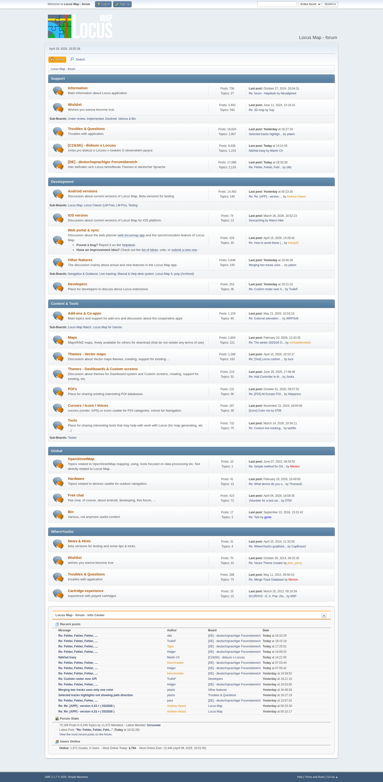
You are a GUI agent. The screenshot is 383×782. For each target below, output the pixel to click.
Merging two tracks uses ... (266, 265)
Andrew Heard (296, 196)
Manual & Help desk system (135, 274)
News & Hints (79, 541)
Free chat (76, 495)
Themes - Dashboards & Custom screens (103, 369)
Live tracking (108, 274)
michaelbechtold (300, 342)
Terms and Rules (315, 776)
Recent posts (67, 624)
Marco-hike (276, 220)
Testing (133, 205)
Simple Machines (78, 776)
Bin (71, 512)
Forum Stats (67, 718)
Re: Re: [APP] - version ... (265, 196)
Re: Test (254, 517)
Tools (72, 420)
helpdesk (128, 245)
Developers (77, 284)
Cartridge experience (86, 591)
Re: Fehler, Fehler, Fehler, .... (78, 635)
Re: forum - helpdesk (262, 93)
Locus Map (75, 205)
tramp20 (293, 243)
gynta (267, 517)
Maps (72, 337)
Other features (80, 260)
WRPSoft (292, 318)
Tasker (72, 437)
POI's (72, 389)
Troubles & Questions (86, 129)
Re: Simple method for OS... (267, 466)
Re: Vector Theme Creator (266, 563)
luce (290, 359)
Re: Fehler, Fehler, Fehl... (265, 167)
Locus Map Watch (79, 327)
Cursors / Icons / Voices (88, 405)
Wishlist (75, 105)
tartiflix (292, 428)
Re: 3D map (256, 110)
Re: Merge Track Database (266, 579)
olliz (289, 167)
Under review (76, 118)
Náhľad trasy (257, 150)
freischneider (175, 662)
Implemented (95, 118)
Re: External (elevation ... (265, 318)
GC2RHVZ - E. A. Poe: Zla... (267, 596)
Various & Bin (127, 118)
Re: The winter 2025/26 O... (267, 342)
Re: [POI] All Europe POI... (266, 394)
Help (300, 776)
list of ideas (150, 250)
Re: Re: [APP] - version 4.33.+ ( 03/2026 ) (86, 706)
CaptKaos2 (298, 546)
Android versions (82, 191)
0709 (278, 410)
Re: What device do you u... (267, 484)
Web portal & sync (83, 230)
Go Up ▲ (332, 776)
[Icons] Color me (259, 410)
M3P (293, 596)
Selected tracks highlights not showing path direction (95, 695)
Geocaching (256, 220)
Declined (111, 118)
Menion (295, 466)
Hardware (76, 479)
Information (78, 88)
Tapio (170, 646)
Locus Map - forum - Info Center (80, 615)
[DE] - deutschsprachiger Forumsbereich (102, 162)
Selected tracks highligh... (265, 134)
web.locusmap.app (131, 235)
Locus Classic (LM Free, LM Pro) (105, 205)
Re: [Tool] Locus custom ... (266, 359)
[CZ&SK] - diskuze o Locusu (92, 145)
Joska (290, 376)
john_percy (294, 563)
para (170, 700)
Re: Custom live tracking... (266, 428)
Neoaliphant (288, 93)
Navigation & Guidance (83, 274)
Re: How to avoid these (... (266, 243)
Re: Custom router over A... (266, 289)
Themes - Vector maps (87, 354)
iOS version (78, 215)
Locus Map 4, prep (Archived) (175, 274)
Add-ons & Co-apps (84, 313)
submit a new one (184, 250)
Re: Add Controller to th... (265, 376)
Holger (171, 651)
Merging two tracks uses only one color (85, 690)
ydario (291, 134)
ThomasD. (296, 484)
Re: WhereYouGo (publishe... (268, 546)
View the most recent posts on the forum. (86, 734)
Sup (271, 110)
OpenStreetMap (81, 459)
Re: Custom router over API (77, 679)
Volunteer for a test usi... (264, 500)
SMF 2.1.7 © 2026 (55, 776)
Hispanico (294, 394)
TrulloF (293, 289)
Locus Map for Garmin (107, 327)
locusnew (154, 725)
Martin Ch (276, 150)
